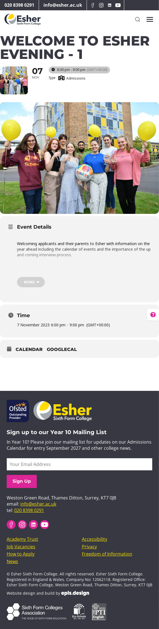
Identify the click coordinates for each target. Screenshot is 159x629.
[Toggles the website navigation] (150, 19)
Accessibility (94, 539)
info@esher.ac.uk (62, 5)
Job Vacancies (21, 547)
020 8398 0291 (19, 5)
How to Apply (21, 554)
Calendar (29, 349)
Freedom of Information (107, 554)
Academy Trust (22, 539)
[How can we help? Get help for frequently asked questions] (154, 314)
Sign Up (22, 481)
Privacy (89, 547)
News (12, 561)
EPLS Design (75, 593)
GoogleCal (62, 349)
